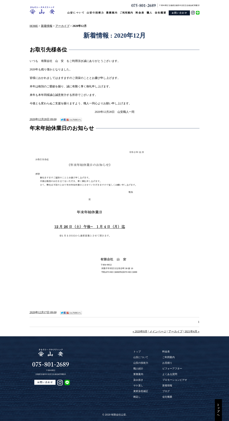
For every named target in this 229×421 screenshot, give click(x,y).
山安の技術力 (140, 362)
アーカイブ (62, 25)
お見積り (167, 362)
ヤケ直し (138, 385)
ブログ (166, 391)
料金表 (166, 351)
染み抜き (138, 379)
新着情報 (46, 25)
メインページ (157, 331)
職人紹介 (138, 368)
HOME (34, 25)
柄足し (137, 396)
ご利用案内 (168, 357)
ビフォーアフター (172, 368)
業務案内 (138, 374)
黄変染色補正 (140, 391)
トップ (137, 351)
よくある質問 (169, 374)
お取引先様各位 (48, 50)
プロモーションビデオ (174, 379)
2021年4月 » (192, 331)
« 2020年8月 (140, 331)
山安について (140, 357)
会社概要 (167, 396)
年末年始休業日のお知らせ (62, 128)
